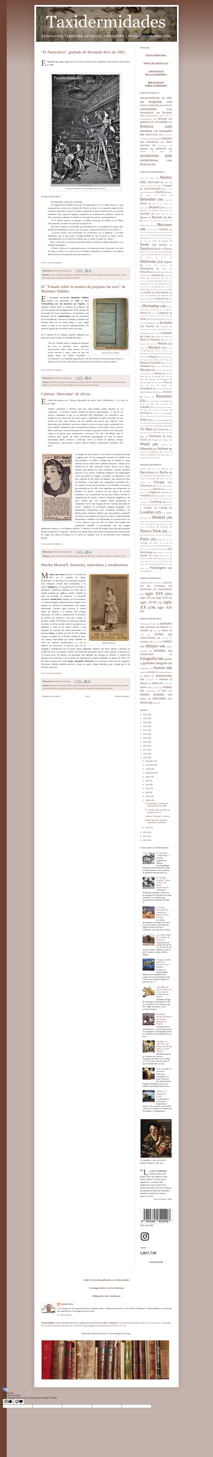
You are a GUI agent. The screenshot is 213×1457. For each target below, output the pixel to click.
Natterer (166, 363)
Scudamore (168, 407)
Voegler (155, 440)
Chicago (159, 482)
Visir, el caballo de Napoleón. (163, 1070)
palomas (166, 683)
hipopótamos (145, 668)
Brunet (155, 221)
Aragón (168, 185)
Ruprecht (147, 397)
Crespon (161, 238)
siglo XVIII (63, 385)
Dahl (154, 241)
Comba (161, 235)
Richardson (146, 388)
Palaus (158, 373)
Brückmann (165, 221)
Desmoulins (164, 252)
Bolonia (150, 476)
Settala (165, 410)
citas (141, 635)
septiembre (150, 773)
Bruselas (152, 478)
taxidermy (75, 278)
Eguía (163, 272)
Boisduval (143, 208)
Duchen (163, 257)
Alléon (142, 186)
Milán (157, 524)
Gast (168, 284)
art (51, 275)
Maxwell (124, 685)
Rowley (168, 391)
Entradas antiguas (122, 696)
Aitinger (151, 178)
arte (54, 275)
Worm (163, 455)
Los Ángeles (167, 513)
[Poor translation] (19, 1401)
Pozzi (159, 382)
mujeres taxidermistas (50, 688)
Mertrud (167, 354)
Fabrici (142, 278)
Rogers (167, 389)
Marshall (142, 344)
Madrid (158, 517)
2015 (145, 757)
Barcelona (147, 472)
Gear (141, 287)
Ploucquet (164, 379)
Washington (158, 567)
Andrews (150, 186)
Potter (152, 382)
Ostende (167, 535)
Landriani (143, 329)
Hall (150, 299)
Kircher (167, 319)
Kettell (159, 319)
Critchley (169, 238)
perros (143, 687)
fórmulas (162, 118)
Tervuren (142, 558)
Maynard (157, 351)
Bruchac (146, 221)
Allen (166, 182)
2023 (145, 726)
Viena (160, 564)
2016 (145, 754)
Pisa (167, 540)
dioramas (103, 685)
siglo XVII (162, 597)
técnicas (145, 164)
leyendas (161, 672)
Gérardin (142, 299)
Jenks (159, 316)
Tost (170, 430)
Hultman (156, 310)
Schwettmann (158, 407)
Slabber (70, 385)
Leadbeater (147, 333)
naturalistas (116, 275)
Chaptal (167, 232)
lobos (170, 672)
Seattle (143, 555)
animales (166, 623)
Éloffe (149, 458)
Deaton (145, 252)
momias (163, 679)
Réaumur (164, 396)
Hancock (160, 298)
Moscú (142, 527)
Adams (142, 178)
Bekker (148, 195)
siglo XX (83, 556)
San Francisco (159, 549)
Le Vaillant (168, 329)
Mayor (167, 351)
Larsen (151, 329)
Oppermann (166, 370)
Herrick (154, 302)
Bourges (142, 478)
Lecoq (156, 333)
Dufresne (148, 261)
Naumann (145, 366)
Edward (164, 269)
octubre (149, 769)
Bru (170, 217)
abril (148, 792)
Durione (148, 265)
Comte (169, 235)
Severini (144, 413)
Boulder (69, 685)
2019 (145, 742)
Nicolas (145, 370)
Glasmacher (160, 289)
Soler (143, 419)
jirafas (142, 672)
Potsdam (165, 543)
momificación (168, 135)
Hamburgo (156, 501)
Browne (157, 217)
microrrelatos (150, 679)
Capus (142, 232)
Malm (143, 339)
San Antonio (146, 549)
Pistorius (152, 379)
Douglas (167, 489)
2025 (145, 718)
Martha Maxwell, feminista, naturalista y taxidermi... (156, 821)
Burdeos (142, 482)
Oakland (145, 535)
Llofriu (157, 337)
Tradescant (146, 432)
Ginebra (155, 499)
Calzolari (163, 229)
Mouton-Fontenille (150, 362)
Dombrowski (168, 254)
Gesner (167, 287)
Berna (142, 476)
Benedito (148, 199)
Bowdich (145, 213)
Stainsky (154, 420)
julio (148, 780)
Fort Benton (168, 496)
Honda (170, 302)
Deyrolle (150, 254)
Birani (143, 203)
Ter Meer (146, 429)
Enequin (156, 275)
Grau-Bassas (162, 292)
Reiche (164, 385)
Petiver (167, 376)
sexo (164, 690)
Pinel (142, 379)
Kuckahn (166, 322)
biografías (60, 275)
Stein (141, 423)
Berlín (164, 472)
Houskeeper (146, 310)
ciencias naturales (149, 105)
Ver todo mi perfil (64, 1315)
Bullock (151, 225)
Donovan (148, 257)
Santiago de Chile (163, 552)
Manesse (155, 339)
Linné (147, 336)
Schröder (145, 407)
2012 (145, 840)
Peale (142, 376)
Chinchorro (146, 485)
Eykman (166, 275)
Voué (167, 564)
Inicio (87, 696)
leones (151, 672)
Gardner (161, 284)
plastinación (155, 687)
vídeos (123, 556)
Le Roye (159, 329)
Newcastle (164, 527)
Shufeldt (169, 413)
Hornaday (151, 305)
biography (77, 275)
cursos (156, 642)
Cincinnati (159, 486)
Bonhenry (143, 210)
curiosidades (68, 556)
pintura (123, 275)
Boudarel (155, 210)
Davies (168, 248)
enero (148, 827)
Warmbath (164, 445)
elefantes (160, 650)
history (101, 382)
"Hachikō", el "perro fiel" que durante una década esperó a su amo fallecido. (164, 1046)
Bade (141, 192)
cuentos (144, 641)
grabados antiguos (95, 275)
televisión (159, 698)
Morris (155, 360)
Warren (142, 568)
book (77, 382)
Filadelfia (110, 685)
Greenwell (152, 295)
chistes (165, 630)
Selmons (155, 410)
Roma (170, 546)
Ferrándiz (85, 275)
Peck (149, 376)
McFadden (143, 354)
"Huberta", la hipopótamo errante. (161, 1093)
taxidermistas (90, 688)
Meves (142, 357)
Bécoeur (164, 224)
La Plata (169, 505)
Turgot (154, 432)
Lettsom (166, 333)
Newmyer (158, 366)
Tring (150, 561)
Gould (169, 289)
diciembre (150, 761)
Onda (160, 535)
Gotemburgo (144, 502)
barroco (168, 582)
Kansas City (160, 505)
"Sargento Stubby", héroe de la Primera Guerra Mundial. (164, 963)
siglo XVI (145, 597)
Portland (155, 543)
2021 (145, 734)
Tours (167, 558)
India (144, 505)
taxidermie (67, 278)
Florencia (157, 496)
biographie (68, 275)
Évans (155, 458)
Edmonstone (146, 268)
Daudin (145, 248)
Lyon (145, 518)
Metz (144, 524)
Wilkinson (143, 452)
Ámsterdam (144, 571)
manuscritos (151, 134)
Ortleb (142, 374)
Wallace (166, 440)
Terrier (161, 429)
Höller (153, 313)
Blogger (127, 1333)
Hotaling (169, 306)
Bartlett (160, 192)
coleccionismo (147, 637)
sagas (162, 151)
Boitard (154, 207)
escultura (166, 116)
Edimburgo (143, 492)
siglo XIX (50, 278)
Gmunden (166, 499)
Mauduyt (154, 347)
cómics (167, 641)
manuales (122, 382)
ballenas (164, 627)
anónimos (150, 627)
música (76, 556)
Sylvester (143, 426)
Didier (159, 254)
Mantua (142, 521)
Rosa (159, 392)
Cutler (145, 241)
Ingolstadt (151, 505)
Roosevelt (151, 392)
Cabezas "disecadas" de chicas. (66, 394)
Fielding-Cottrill (155, 278)
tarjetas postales (152, 694)
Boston (158, 476)
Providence (143, 546)
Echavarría (163, 265)
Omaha (153, 535)
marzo (148, 796)
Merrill (159, 354)
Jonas (143, 318)
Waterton (146, 448)
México (152, 527)
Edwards (144, 271)
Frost (168, 281)
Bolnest (167, 208)
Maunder (169, 348)
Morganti (146, 360)
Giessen (145, 499)
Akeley (165, 177)
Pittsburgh (144, 543)
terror (143, 702)
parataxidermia (162, 145)
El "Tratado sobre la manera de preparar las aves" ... (157, 811)
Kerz (151, 319)
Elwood (145, 275)
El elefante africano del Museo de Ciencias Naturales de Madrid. (164, 1019)
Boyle (158, 214)
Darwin (163, 244)
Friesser (160, 281)
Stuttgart (156, 556)
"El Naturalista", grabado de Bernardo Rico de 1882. (83, 52)
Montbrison (165, 524)
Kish (141, 323)
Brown (143, 217)
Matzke (142, 348)
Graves (142, 295)
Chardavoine (144, 235)
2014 (145, 832)
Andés (158, 186)
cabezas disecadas (56, 556)
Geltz (148, 287)
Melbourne (168, 521)
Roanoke (152, 546)
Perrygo (158, 376)
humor (159, 667)
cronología (165, 638)
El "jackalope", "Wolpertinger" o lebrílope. (163, 855)
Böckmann (150, 230)
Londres (147, 512)
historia (82, 382)
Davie (157, 248)
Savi (152, 404)
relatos (167, 687)
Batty (170, 192)
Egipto (153, 492)
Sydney (166, 556)
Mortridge (166, 360)
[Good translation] (8, 1401)
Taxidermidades (48, 1323)
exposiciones (147, 654)
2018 (145, 746)
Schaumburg (164, 404)
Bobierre (166, 204)
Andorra (143, 469)
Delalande (154, 252)
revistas (143, 151)
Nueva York (150, 530)
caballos (144, 630)
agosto (148, 776)
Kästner (150, 326)
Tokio (150, 558)
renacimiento (165, 589)
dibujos (151, 645)
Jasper (152, 316)
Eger (155, 272)
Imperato (164, 312)
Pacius (149, 374)
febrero (149, 800)
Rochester (161, 546)
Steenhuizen (164, 420)
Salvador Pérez (58, 271)
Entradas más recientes (51, 696)
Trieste (142, 561)
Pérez (141, 385)
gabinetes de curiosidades (154, 121)
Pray (166, 382)
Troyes (158, 561)
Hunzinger (166, 310)
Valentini (163, 432)
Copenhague (146, 489)
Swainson (165, 423)
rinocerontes (150, 691)
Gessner (143, 289)
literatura (146, 131)
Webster (162, 448)
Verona (151, 564)
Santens (142, 404)
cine (166, 105)
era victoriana (156, 585)
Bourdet (166, 210)
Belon (163, 195)
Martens (151, 344)
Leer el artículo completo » (52, 262)
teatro (143, 698)
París (144, 539)
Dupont (168, 261)
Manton (167, 340)
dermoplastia (84, 685)
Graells (147, 292)
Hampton (169, 502)
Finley (167, 278)
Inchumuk (143, 316)
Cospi (145, 238)
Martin (162, 343)
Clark (153, 235)
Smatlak (166, 416)
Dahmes (165, 241)
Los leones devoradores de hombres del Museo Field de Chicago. (162, 912)
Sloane (159, 416)
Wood (142, 455)
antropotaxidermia (150, 97)
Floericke (143, 281)
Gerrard (157, 287)
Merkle (152, 354)
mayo (148, 788)
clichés (159, 634)
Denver (75, 685)
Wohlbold (166, 452)
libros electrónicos (111, 382)
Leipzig (163, 507)
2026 (145, 714)
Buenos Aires (164, 478)
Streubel (156, 423)
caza (155, 631)
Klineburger (151, 323)
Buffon (142, 225)
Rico (44, 278)
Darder (144, 244)
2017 (145, 750)
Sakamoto (156, 401)
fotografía (148, 658)
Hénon (143, 312)
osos (155, 683)
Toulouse (159, 558)
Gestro (152, 289)
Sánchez (151, 426)
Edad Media (156, 583)
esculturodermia (146, 119)
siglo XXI (91, 556)
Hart (170, 299)
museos (167, 138)
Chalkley (150, 232)
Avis (167, 189)
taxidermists (100, 688)
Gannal (142, 284)
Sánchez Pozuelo (162, 426)
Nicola (166, 366)
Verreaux (155, 436)
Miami (151, 524)
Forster (151, 281)
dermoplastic (94, 685)
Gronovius (165, 295)
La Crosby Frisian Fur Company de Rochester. (163, 937)
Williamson (154, 452)
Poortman (143, 382)
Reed (152, 385)
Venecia (142, 564)
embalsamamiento (151, 116)
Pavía (159, 540)
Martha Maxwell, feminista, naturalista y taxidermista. (85, 565)
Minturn (160, 357)
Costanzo (153, 238)
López (166, 337)
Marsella (150, 521)
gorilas (168, 658)
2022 (145, 730)
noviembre (150, 765)
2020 (145, 738)
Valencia (166, 561)
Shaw (161, 413)
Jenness (167, 316)
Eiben (170, 272)
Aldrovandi (153, 182)
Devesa (142, 254)
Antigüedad (144, 583)
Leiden (148, 507)
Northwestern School (148, 624)
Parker (167, 374)
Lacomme (164, 326)
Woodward (153, 455)
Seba (145, 410)
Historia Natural (92, 382)
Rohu (142, 392)
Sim (144, 416)
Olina (157, 370)
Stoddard (148, 423)
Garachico (152, 284)
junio (148, 784)
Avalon (154, 469)
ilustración (107, 275)
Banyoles (164, 469)
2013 (145, 836)
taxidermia (59, 278)
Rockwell (159, 389)
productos (46, 385)
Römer (148, 401)
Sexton (154, 413)
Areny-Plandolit (152, 188)
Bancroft (149, 192)
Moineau (169, 357)
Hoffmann (162, 302)
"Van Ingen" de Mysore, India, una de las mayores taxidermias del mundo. (164, 992)
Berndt (167, 200)
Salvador (166, 401)
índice (155, 703)
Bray (167, 214)
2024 (145, 722)
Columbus (169, 486)
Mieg (151, 356)
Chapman (159, 232)
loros (146, 675)
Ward (144, 443)
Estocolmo (165, 492)
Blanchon (155, 204)
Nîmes (170, 532)
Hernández (145, 302)
